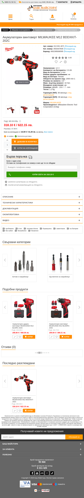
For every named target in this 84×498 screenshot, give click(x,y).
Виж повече (48, 132)
